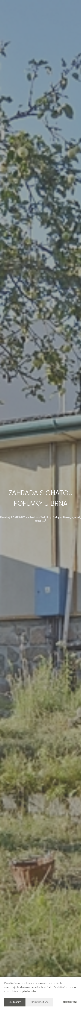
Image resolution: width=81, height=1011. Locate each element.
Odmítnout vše (40, 1002)
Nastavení (70, 1002)
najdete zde (27, 991)
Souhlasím (15, 1002)
